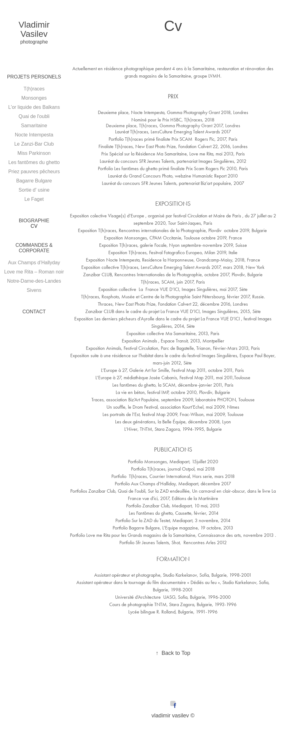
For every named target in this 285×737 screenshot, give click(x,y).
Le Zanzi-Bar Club (34, 144)
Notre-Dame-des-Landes (34, 281)
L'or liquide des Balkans (34, 107)
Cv (34, 226)
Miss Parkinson (34, 153)
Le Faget (34, 199)
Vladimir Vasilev (35, 29)
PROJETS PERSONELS (34, 76)
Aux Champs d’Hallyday (34, 262)
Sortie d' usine (34, 190)
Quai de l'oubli (34, 116)
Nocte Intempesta (34, 134)
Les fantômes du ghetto (34, 162)
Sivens (34, 290)
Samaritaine (34, 125)
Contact (34, 311)
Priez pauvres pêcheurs (34, 171)
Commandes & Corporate (34, 247)
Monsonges (34, 98)
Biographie (34, 220)
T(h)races (34, 88)
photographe (34, 41)
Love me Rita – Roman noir (34, 271)
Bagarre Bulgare (34, 180)
